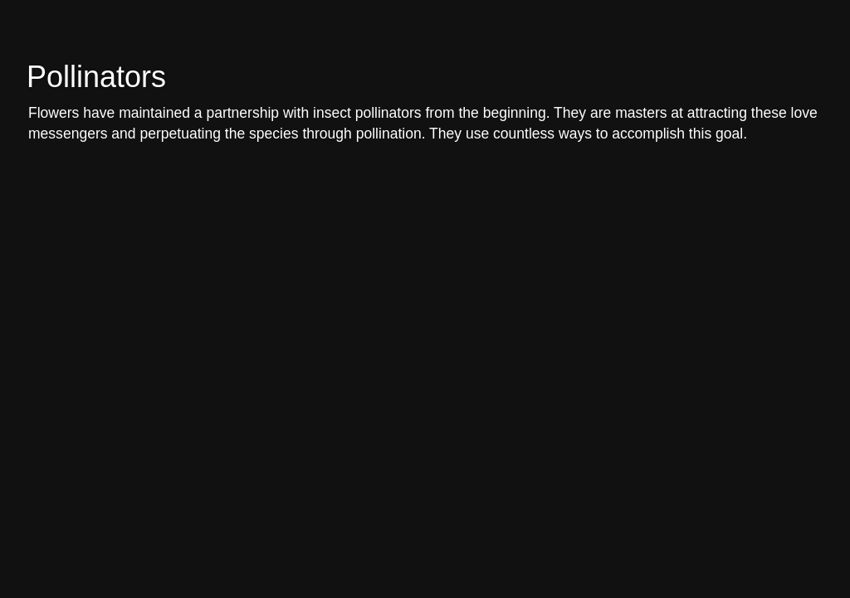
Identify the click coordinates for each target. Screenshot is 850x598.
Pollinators (96, 77)
